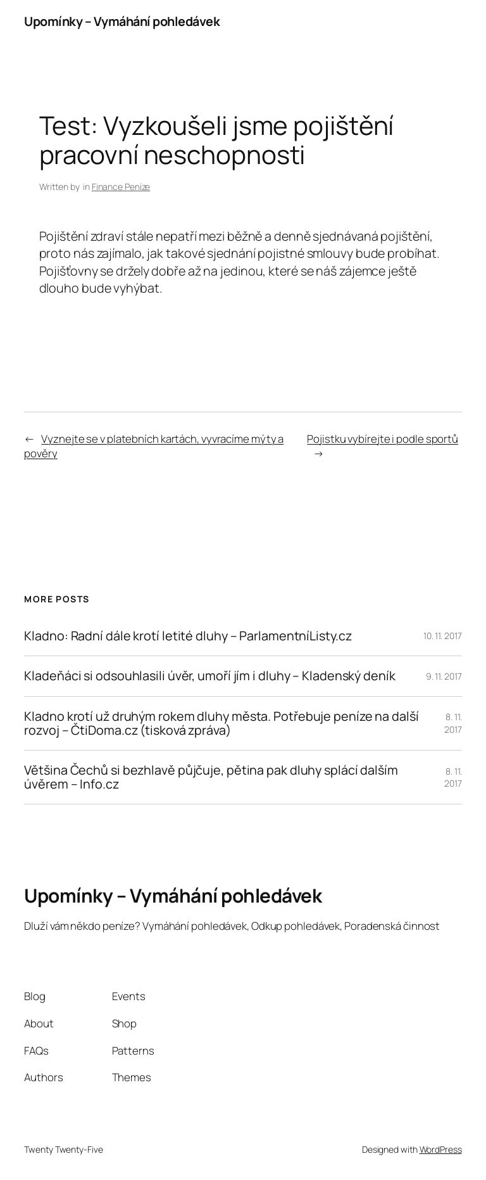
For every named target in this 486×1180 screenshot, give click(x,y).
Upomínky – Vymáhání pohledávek (122, 21)
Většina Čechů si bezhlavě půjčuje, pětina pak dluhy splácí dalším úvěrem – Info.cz (211, 777)
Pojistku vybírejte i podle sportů (382, 438)
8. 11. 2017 (453, 723)
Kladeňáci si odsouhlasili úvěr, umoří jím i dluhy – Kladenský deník (209, 676)
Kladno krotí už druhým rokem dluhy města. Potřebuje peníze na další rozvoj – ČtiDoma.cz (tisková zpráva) (221, 723)
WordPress (441, 1149)
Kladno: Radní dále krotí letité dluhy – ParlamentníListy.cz (187, 636)
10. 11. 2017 (442, 636)
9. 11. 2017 (444, 676)
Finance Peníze (121, 187)
